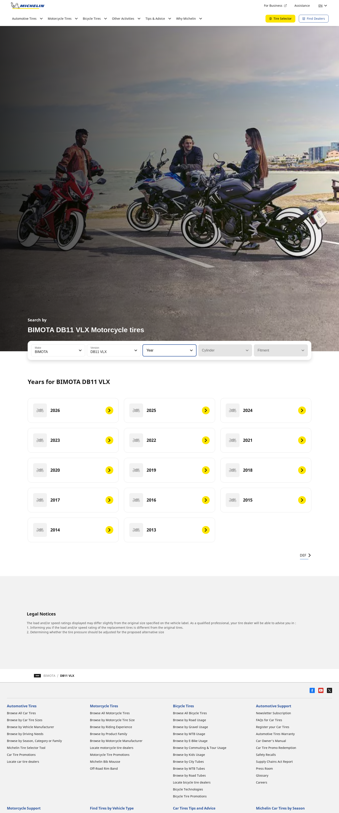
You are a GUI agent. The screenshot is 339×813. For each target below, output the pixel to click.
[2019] (169, 470)
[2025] (169, 410)
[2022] (169, 440)
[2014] (73, 530)
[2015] (265, 500)
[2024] (265, 410)
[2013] (169, 530)
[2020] (73, 470)
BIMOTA (49, 676)
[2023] (73, 440)
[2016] (169, 500)
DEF (305, 555)
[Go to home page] (27, 6)
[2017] (73, 500)
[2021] (265, 440)
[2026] (73, 410)
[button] (80, 350)
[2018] (265, 470)
